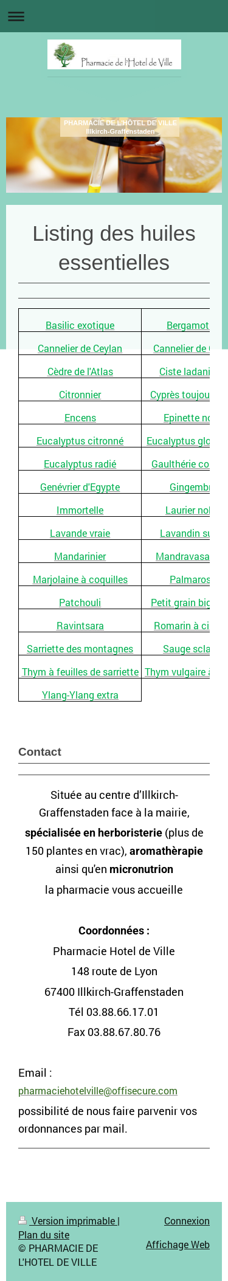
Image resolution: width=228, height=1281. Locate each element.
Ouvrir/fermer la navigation (114, 16)
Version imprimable (67, 1220)
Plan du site (43, 1234)
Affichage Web (178, 1244)
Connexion (187, 1220)
